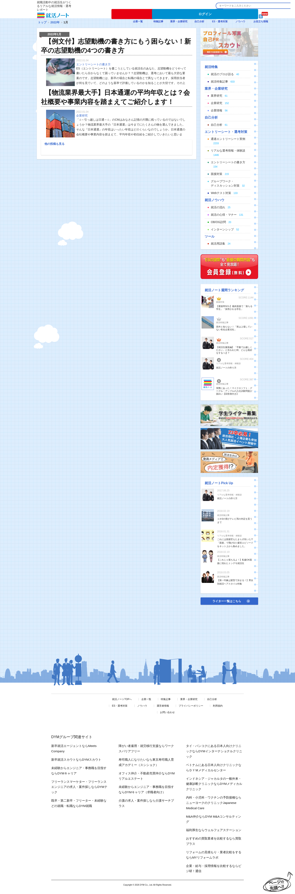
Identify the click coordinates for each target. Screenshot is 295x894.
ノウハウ (142, 705)
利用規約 (218, 705)
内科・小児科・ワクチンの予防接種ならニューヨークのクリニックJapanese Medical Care (213, 803)
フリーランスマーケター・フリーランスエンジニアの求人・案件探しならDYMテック (79, 787)
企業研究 (82, 115)
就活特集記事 (222, 322)
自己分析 (212, 699)
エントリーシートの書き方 (93, 64)
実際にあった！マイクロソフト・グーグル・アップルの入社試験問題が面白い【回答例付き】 (234, 391)
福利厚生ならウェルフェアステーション (213, 830)
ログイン (205, 14)
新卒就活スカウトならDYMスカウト (76, 759)
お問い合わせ (167, 712)
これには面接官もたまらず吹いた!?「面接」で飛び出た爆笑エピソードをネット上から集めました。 (235, 542)
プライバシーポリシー (191, 705)
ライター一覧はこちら (226, 601)
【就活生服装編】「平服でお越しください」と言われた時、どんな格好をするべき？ (234, 350)
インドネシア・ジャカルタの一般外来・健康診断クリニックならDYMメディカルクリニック (214, 784)
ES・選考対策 (119, 705)
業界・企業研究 (188, 699)
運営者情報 (163, 705)
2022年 (55, 22)
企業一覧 (146, 699)
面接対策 (220, 302)
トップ (42, 22)
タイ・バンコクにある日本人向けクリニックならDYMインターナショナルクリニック (214, 751)
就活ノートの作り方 (226, 367)
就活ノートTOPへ (122, 699)
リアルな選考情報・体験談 (228, 363)
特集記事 (166, 699)
